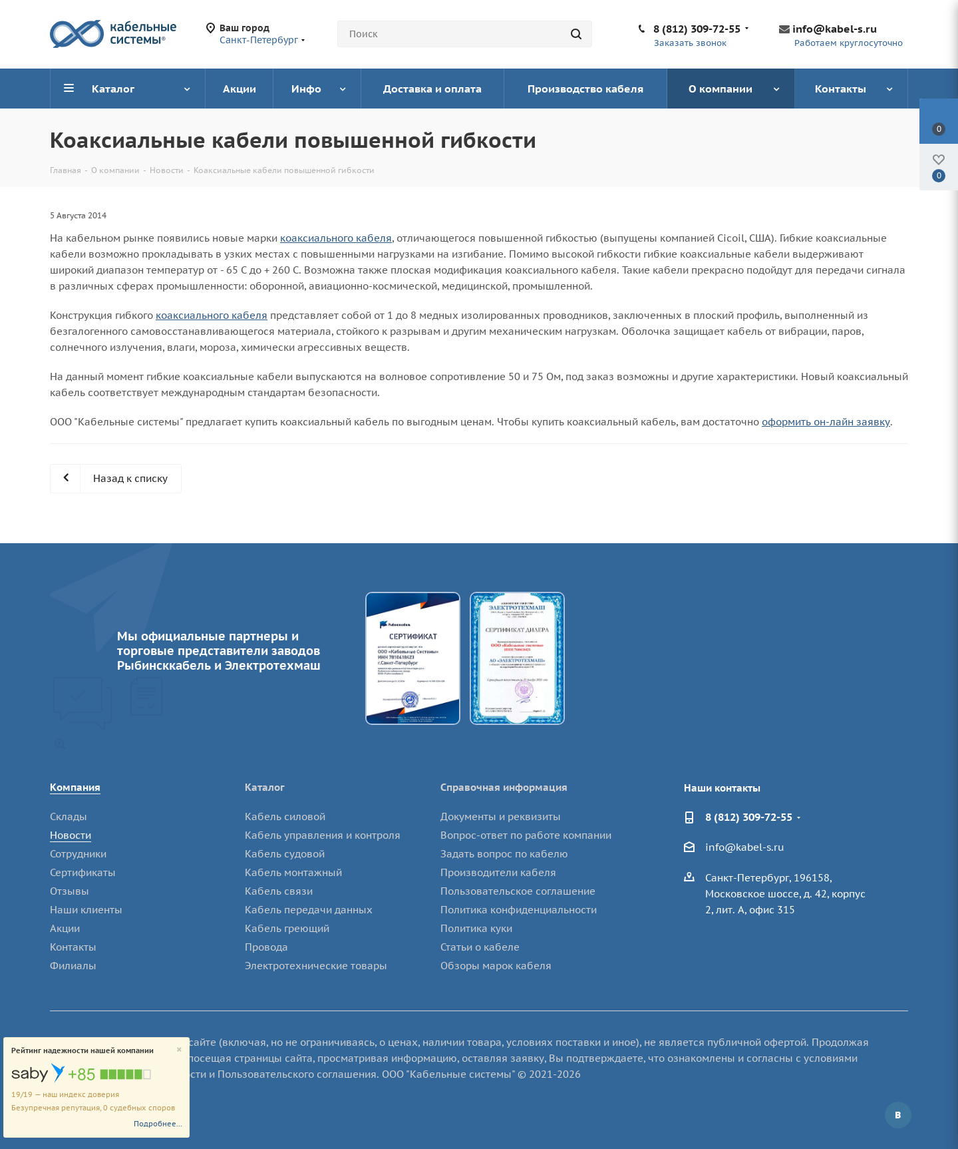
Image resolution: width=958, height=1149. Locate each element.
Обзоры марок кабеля (496, 965)
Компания (75, 787)
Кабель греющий (287, 928)
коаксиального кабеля (336, 238)
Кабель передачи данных (309, 909)
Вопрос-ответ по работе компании (525, 835)
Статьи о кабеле (480, 947)
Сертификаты (83, 872)
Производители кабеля (498, 872)
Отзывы (69, 891)
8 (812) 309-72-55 (696, 28)
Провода (266, 947)
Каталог (265, 787)
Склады (68, 816)
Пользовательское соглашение (517, 891)
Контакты (73, 947)
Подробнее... (158, 1123)
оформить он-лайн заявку (826, 421)
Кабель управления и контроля (322, 835)
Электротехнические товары (316, 965)
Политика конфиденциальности (518, 909)
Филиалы (73, 965)
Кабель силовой (285, 816)
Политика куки (476, 928)
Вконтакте (898, 1115)
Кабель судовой (285, 853)
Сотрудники (78, 853)
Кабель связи (279, 891)
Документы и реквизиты (500, 816)
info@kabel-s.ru (834, 28)
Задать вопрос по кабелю (504, 853)
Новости (70, 835)
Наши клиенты (86, 909)
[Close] (179, 1050)
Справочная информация (503, 787)
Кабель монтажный (293, 872)
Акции (65, 928)
